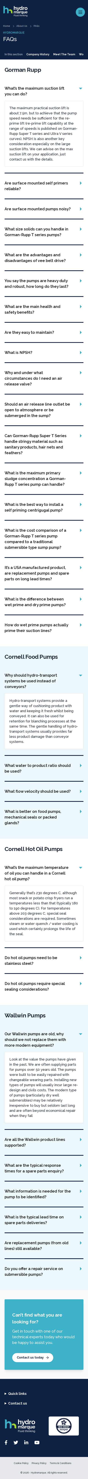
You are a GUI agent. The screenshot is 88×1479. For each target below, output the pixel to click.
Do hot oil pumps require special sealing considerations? (35, 986)
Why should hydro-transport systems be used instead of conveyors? (31, 681)
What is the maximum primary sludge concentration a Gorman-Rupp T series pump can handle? (35, 479)
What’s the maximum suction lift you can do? (34, 91)
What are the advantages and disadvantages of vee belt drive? (35, 258)
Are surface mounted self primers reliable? (36, 186)
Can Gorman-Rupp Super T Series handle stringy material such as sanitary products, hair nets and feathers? (35, 444)
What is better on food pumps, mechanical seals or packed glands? (33, 817)
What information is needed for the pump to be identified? (38, 1194)
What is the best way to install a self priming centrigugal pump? (34, 507)
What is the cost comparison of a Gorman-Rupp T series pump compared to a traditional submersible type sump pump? (35, 539)
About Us (22, 26)
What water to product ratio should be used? (38, 768)
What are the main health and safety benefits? (32, 309)
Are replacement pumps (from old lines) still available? (36, 1246)
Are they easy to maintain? (29, 332)
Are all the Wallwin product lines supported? (35, 1142)
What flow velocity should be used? (38, 791)
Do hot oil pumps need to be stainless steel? (31, 960)
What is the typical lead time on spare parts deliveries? (34, 1220)
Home (6, 26)
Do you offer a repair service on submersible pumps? (34, 1271)
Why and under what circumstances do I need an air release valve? (33, 378)
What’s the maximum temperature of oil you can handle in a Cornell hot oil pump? (37, 873)
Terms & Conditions (60, 1463)
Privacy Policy (39, 1463)
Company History (37, 54)
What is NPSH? (18, 352)
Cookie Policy (21, 1463)
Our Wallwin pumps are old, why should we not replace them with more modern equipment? (35, 1040)
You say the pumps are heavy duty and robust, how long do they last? (36, 283)
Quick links (17, 1394)
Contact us (17, 1403)
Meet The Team (64, 54)
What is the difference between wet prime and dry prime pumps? (35, 602)
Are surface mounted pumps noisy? (38, 209)
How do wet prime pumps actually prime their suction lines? (36, 628)
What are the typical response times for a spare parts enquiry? (34, 1168)
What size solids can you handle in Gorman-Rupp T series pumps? (36, 232)
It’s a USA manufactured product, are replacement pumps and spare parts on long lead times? (37, 573)
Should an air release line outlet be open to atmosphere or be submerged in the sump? (37, 410)
